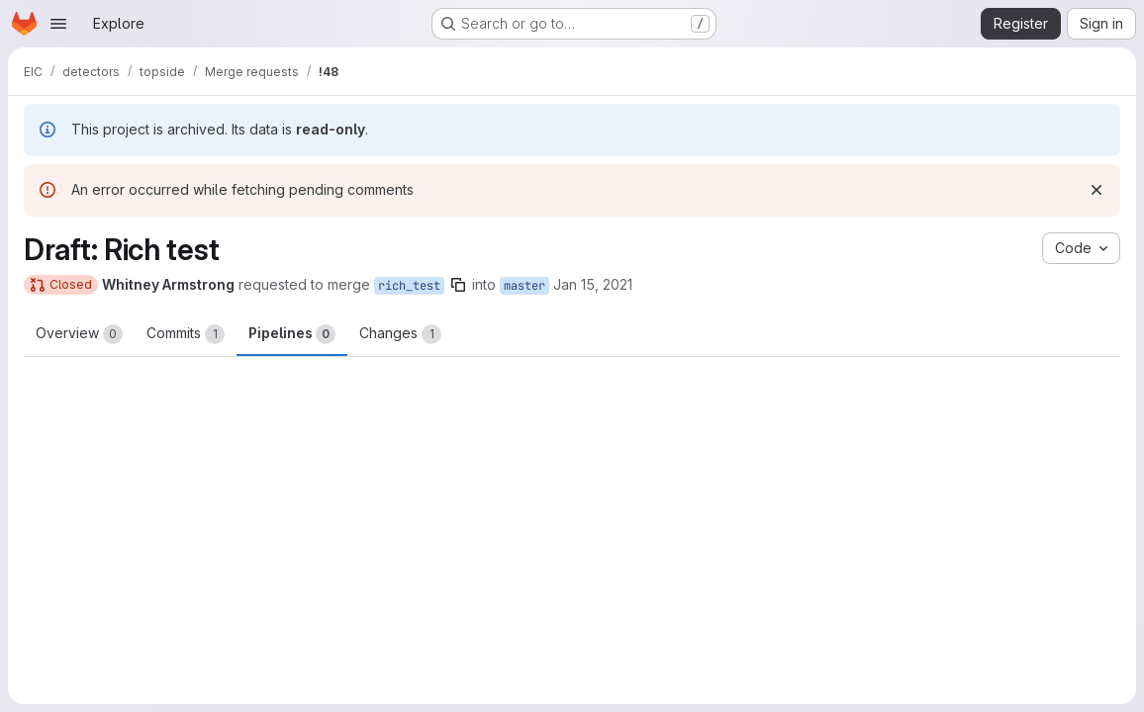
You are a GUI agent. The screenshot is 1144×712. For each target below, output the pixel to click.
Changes (400, 334)
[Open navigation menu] (58, 24)
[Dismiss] (1096, 190)
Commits (185, 334)
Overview (79, 334)
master (524, 286)
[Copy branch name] (458, 285)
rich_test (409, 286)
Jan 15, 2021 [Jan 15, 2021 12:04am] (592, 284)
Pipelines (291, 334)
